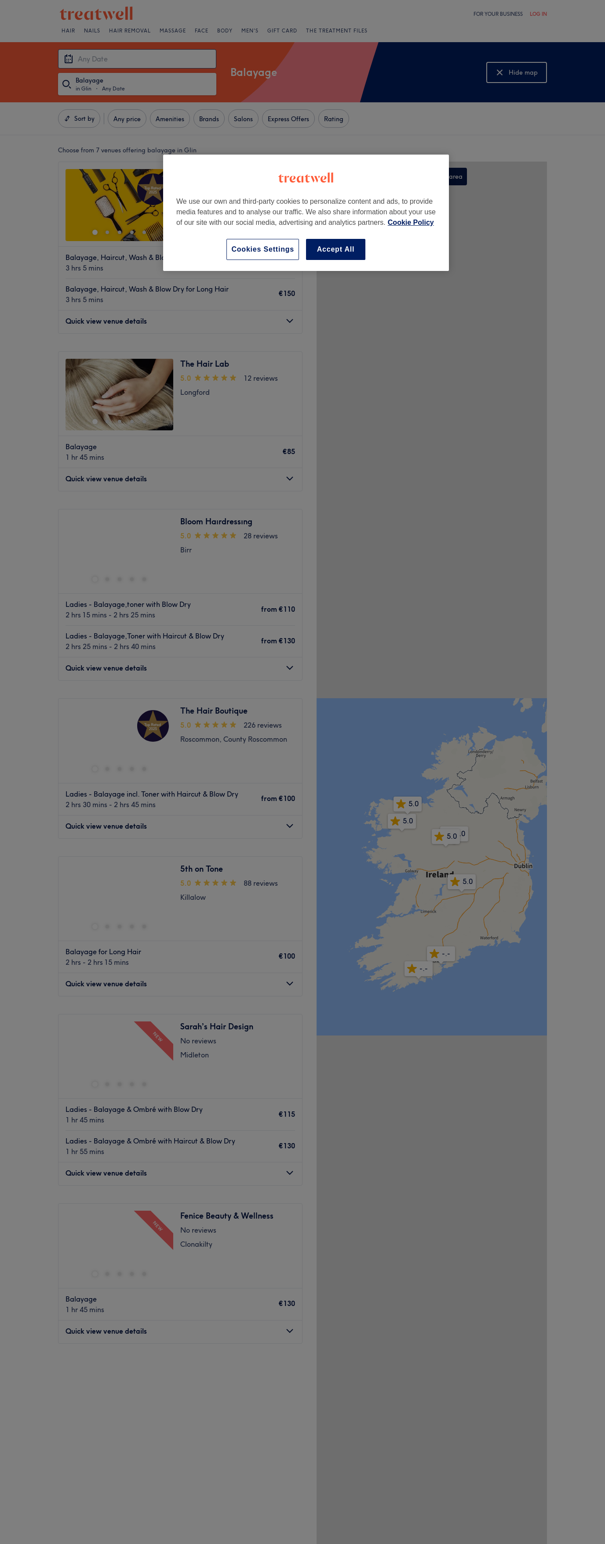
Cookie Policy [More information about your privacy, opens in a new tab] (411, 222)
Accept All (336, 249)
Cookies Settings (262, 249)
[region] (306, 213)
